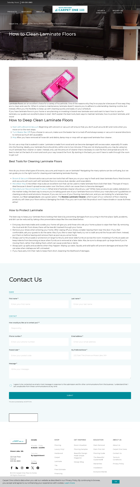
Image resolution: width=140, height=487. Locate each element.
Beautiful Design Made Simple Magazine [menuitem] (80, 455)
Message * (13, 363)
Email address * (77, 336)
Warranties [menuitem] (97, 464)
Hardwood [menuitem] (58, 453)
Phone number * (15, 336)
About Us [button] (40, 13)
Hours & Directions (101, 13)
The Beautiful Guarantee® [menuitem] (98, 458)
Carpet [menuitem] (57, 457)
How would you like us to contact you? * (24, 322)
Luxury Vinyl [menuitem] (59, 449)
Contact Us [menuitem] (117, 453)
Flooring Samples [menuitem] (81, 449)
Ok (116, 482)
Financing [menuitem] (58, 474)
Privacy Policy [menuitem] (118, 464)
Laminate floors (16, 104)
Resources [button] (26, 13)
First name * (13, 298)
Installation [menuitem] (97, 468)
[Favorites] (130, 13)
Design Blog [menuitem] (79, 462)
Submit (70, 395)
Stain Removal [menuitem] (99, 445)
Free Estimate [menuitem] (60, 469)
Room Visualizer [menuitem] (80, 445)
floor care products (32, 197)
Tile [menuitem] (55, 465)
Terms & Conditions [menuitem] (117, 458)
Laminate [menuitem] (58, 461)
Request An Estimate (118, 13)
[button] (128, 13)
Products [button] (12, 13)
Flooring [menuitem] (57, 445)
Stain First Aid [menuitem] (98, 449)
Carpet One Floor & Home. (26, 473)
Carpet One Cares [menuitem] (120, 449)
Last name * (75, 298)
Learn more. (69, 483)
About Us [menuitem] (116, 445)
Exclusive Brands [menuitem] (100, 472)
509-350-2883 (27, 4)
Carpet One (13, 24)
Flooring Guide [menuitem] (99, 453)
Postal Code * (14, 350)
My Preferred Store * (79, 350)
